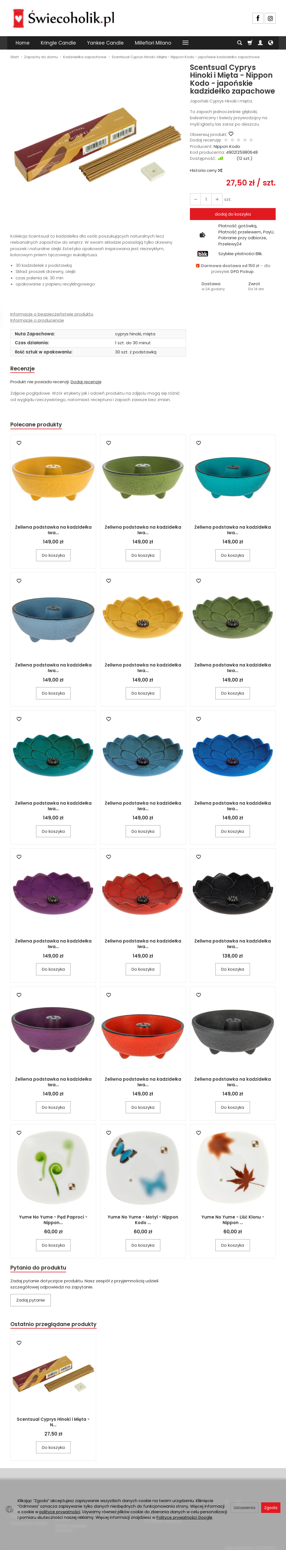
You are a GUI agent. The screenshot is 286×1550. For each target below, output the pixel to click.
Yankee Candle (105, 43)
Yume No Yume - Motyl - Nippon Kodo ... (143, 1221)
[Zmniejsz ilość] (215, 199)
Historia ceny (206, 170)
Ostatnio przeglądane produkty (56, 1326)
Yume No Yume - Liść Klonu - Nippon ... (232, 1221)
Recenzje (23, 369)
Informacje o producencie (37, 320)
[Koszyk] (250, 43)
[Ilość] (204, 199)
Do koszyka (53, 557)
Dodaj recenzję (86, 382)
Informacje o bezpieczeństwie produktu (51, 314)
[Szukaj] (239, 43)
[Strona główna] (63, 17)
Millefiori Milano (153, 43)
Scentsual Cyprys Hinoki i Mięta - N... (53, 1425)
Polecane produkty (38, 426)
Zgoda (270, 1507)
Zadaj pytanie (30, 1302)
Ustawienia (244, 1507)
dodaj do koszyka (233, 214)
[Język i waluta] (270, 43)
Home (23, 43)
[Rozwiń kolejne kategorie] (185, 43)
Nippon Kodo (227, 146)
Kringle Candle (58, 43)
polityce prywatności (59, 1512)
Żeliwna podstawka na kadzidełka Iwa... (53, 531)
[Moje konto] (260, 43)
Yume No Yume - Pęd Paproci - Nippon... (53, 1221)
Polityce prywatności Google (184, 1517)
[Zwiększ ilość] (194, 199)
